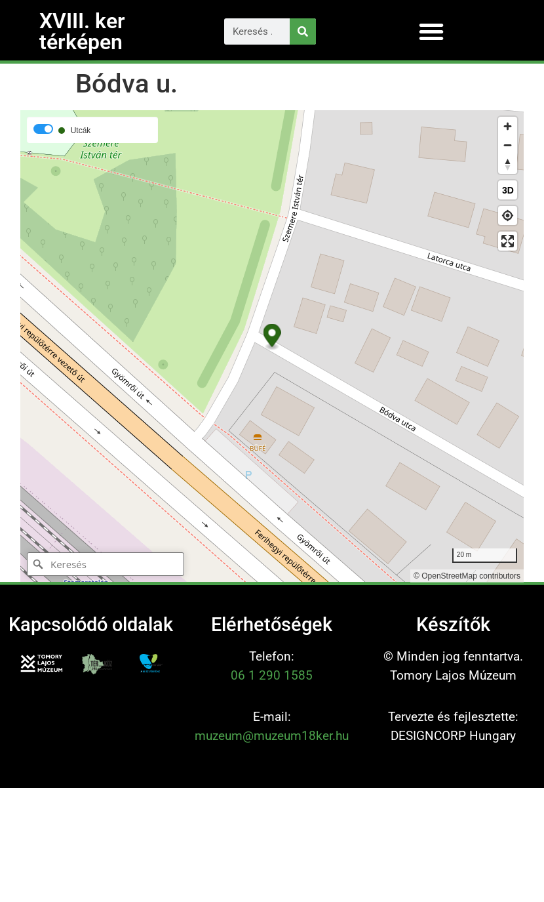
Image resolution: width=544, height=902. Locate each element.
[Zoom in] (507, 126)
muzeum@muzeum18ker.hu (272, 735)
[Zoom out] (507, 145)
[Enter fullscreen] (507, 241)
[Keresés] (303, 31)
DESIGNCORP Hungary (453, 735)
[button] (431, 31)
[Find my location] (507, 215)
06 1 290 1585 (272, 675)
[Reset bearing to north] (507, 164)
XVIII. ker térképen (82, 31)
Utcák (81, 130)
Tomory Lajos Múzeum (453, 675)
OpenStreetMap (449, 576)
